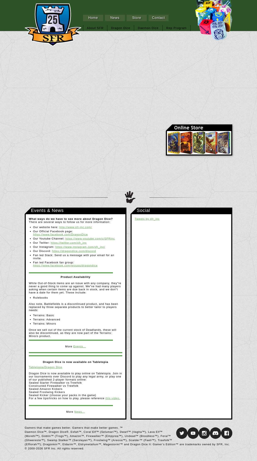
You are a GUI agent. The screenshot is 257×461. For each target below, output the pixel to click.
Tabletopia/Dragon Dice (45, 367)
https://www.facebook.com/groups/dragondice (65, 265)
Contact (158, 17)
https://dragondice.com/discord (74, 251)
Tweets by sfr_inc (147, 218)
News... (79, 411)
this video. (112, 398)
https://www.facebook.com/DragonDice (60, 234)
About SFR (95, 28)
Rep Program (176, 28)
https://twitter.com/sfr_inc (69, 242)
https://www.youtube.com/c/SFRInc (90, 238)
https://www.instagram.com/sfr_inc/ (80, 246)
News (114, 17)
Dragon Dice (120, 28)
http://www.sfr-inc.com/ (75, 227)
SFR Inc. (199, 87)
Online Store (199, 140)
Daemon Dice (148, 28)
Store (136, 17)
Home (93, 17)
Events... (79, 346)
